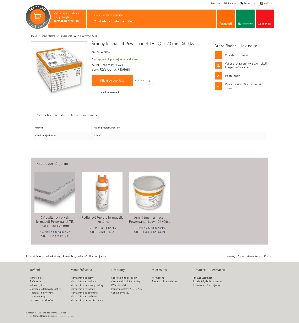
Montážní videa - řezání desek (87, 300)
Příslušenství (118, 285)
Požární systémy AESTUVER (126, 289)
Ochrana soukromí (47, 313)
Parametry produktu (50, 115)
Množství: (140, 80)
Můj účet (216, 3)
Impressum (31, 313)
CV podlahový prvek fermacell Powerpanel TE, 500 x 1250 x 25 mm (55, 222)
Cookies (62, 313)
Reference (35, 281)
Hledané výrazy (52, 256)
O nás (241, 256)
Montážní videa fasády (83, 289)
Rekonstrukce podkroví (164, 281)
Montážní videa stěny (82, 278)
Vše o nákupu (254, 256)
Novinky (231, 256)
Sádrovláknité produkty (124, 278)
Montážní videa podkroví (84, 296)
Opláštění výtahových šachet (45, 289)
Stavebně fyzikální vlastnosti (207, 281)
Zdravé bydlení (38, 285)
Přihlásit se (229, 3)
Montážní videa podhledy (84, 293)
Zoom (58, 69)
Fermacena (158, 278)
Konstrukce (36, 278)
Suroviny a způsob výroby (206, 285)
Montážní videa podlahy (83, 281)
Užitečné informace (84, 115)
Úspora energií (38, 296)
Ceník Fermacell (120, 293)
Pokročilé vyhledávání (75, 256)
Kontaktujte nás (98, 256)
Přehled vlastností (202, 278)
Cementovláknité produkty (125, 281)
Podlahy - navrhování (41, 293)
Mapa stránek (33, 256)
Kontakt (268, 256)
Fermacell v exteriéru (42, 300)
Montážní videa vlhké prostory (87, 285)
